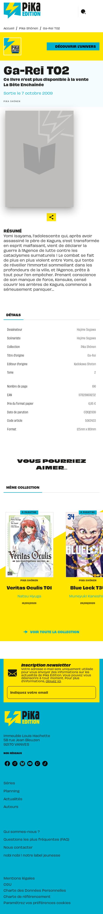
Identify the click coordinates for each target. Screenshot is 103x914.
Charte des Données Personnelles (35, 890)
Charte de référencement (27, 896)
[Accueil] (22, 10)
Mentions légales (19, 878)
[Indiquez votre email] (46, 692)
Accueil (9, 28)
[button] (73, 46)
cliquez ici (53, 681)
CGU (8, 884)
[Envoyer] (90, 692)
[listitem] (7, 763)
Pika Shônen (28, 28)
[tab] (13, 314)
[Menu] (88, 12)
